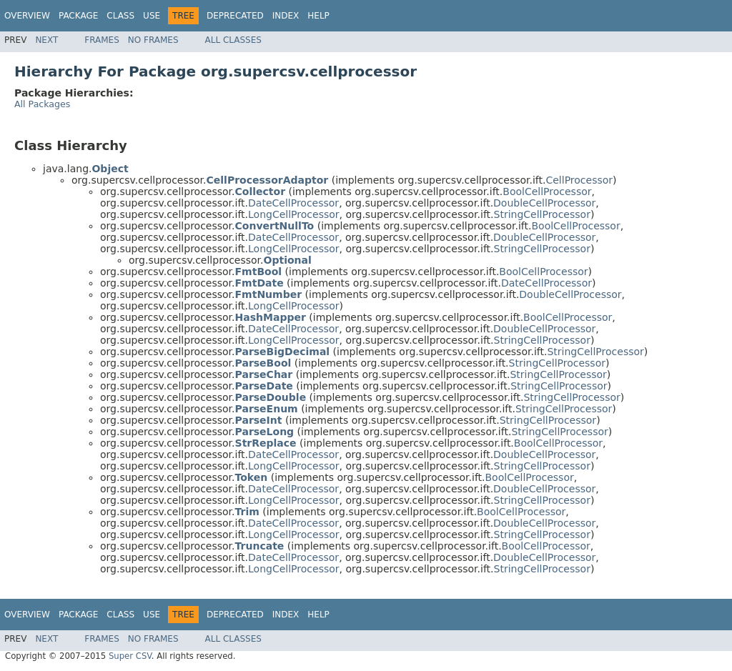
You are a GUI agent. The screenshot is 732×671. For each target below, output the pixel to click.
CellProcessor (579, 180)
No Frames (153, 40)
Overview (27, 16)
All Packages (42, 104)
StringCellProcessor (542, 214)
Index (286, 16)
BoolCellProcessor (547, 191)
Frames (101, 40)
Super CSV (130, 656)
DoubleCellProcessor (544, 203)
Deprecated (235, 16)
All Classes (233, 40)
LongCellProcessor (293, 214)
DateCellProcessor (293, 203)
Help (318, 16)
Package (78, 16)
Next (46, 40)
